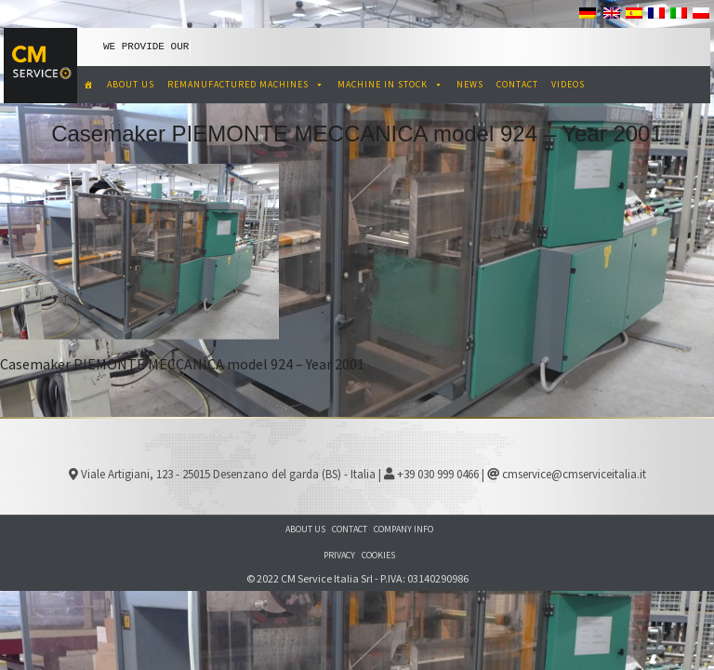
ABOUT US (130, 84)
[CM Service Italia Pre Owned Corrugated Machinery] (88, 84)
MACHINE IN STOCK (390, 84)
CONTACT (517, 84)
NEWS (469, 84)
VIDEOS (568, 84)
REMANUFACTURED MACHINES (245, 84)
